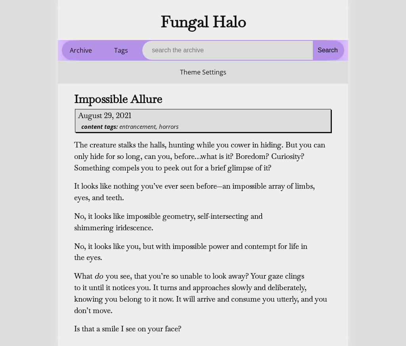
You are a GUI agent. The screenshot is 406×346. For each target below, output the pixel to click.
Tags (121, 50)
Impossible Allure (118, 99)
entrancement (137, 126)
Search (328, 50)
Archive (81, 50)
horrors (168, 126)
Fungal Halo (203, 22)
